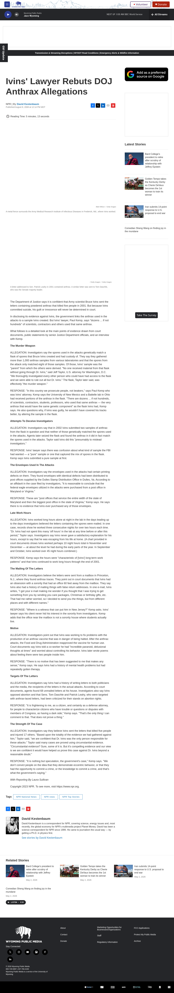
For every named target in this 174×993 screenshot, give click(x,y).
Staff (99, 936)
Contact (63, 935)
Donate (162, 4)
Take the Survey (146, 315)
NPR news (49, 797)
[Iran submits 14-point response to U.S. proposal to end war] (134, 211)
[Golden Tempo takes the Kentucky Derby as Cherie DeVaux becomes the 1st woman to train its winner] (134, 183)
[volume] (16, 14)
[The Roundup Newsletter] (146, 114)
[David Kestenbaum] (12, 825)
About (63, 928)
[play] (8, 14)
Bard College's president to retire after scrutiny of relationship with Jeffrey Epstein (154, 160)
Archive (137, 941)
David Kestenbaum (28, 104)
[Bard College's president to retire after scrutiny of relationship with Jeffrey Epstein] (134, 158)
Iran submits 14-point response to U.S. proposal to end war (156, 210)
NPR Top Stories (71, 797)
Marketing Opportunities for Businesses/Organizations (109, 928)
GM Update (3, 53)
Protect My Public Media (145, 935)
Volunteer (140, 4)
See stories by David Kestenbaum (42, 837)
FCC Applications (142, 928)
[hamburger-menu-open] (7, 4)
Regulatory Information (107, 942)
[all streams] (159, 14)
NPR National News (26, 797)
